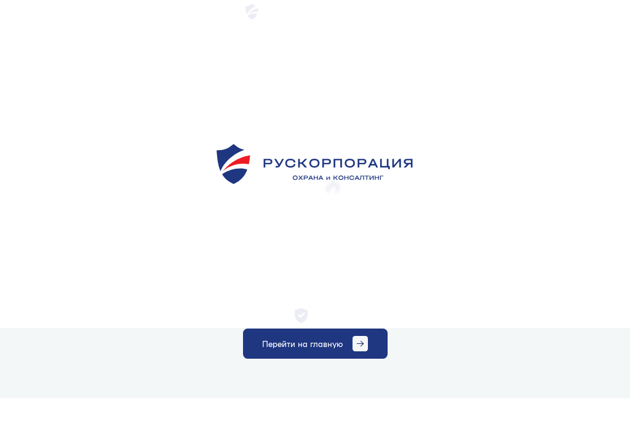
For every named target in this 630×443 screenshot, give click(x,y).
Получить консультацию (532, 42)
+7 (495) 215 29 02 (589, 11)
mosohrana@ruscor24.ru (509, 11)
